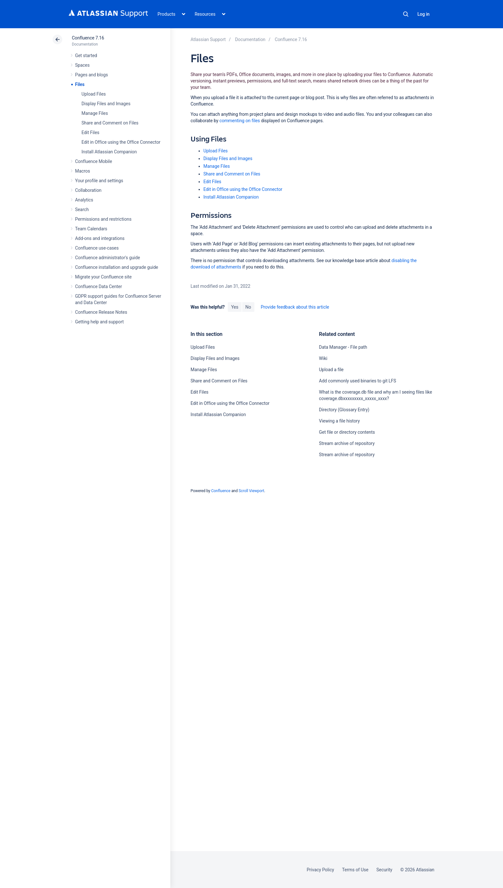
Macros (82, 171)
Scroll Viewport (251, 491)
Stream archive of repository (346, 443)
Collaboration (88, 190)
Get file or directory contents (347, 432)
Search (406, 14)
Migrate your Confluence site (103, 276)
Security (384, 869)
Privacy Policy (320, 869)
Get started (86, 55)
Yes (234, 307)
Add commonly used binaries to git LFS (357, 380)
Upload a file (331, 369)
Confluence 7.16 (88, 37)
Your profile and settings (99, 180)
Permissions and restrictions (103, 219)
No (248, 307)
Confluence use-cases (97, 248)
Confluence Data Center (98, 286)
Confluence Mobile (93, 161)
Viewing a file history (339, 420)
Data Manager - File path (343, 347)
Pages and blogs (91, 74)
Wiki (323, 358)
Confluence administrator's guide (107, 257)
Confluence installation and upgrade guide (116, 267)
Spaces (82, 65)
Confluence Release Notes (101, 312)
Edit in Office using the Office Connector (120, 142)
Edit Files (90, 132)
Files (79, 84)
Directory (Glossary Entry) (344, 409)
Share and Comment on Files (109, 122)
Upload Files (93, 94)
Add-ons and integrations (99, 238)
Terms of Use (355, 869)
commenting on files (239, 120)
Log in (423, 14)
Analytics (84, 199)
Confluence (220, 491)
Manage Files (94, 113)
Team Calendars (91, 228)
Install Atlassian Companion (109, 151)
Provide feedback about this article (295, 307)
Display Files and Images (106, 103)
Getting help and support (99, 321)
